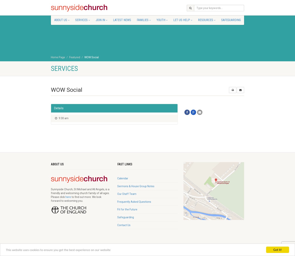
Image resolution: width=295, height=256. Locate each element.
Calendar (122, 178)
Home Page (58, 57)
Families (144, 20)
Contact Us (123, 225)
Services (82, 20)
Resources (206, 20)
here (68, 197)
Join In (101, 20)
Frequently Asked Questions (134, 201)
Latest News (122, 20)
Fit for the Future (127, 209)
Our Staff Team (126, 193)
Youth (162, 20)
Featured (74, 57)
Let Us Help (182, 20)
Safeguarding (231, 20)
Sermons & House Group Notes (135, 186)
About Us (61, 20)
